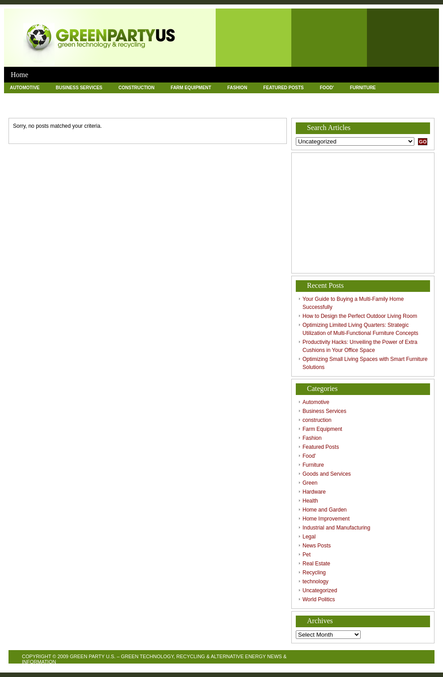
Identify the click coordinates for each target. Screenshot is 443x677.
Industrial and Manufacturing (350, 97)
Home (19, 74)
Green (85, 97)
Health (161, 97)
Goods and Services (35, 97)
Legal (413, 97)
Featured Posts (283, 87)
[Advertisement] (363, 213)
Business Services (78, 87)
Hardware (122, 97)
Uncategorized (236, 108)
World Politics (291, 108)
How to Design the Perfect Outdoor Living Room (359, 316)
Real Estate (96, 108)
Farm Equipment (190, 87)
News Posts (25, 108)
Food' (327, 87)
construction (137, 87)
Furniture (363, 87)
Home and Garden (208, 97)
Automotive (24, 87)
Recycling (140, 108)
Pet (60, 108)
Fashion (237, 87)
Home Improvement (270, 97)
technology (185, 108)
